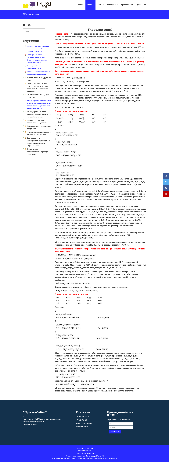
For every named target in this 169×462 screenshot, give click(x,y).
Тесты (99, 5)
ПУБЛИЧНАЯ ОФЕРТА (31, 425)
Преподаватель (127, 5)
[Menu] (145, 4)
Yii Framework (112, 458)
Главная (81, 5)
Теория (89, 5)
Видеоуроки (111, 5)
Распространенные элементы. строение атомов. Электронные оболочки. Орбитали (39, 48)
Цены (139, 5)
